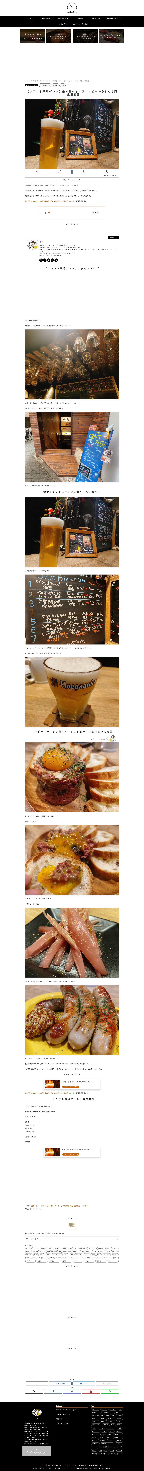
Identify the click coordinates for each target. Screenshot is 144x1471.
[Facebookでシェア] (60, 172)
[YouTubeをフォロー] (52, 260)
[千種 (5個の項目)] (36, 1254)
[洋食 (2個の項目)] (116, 1258)
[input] (72, 1238)
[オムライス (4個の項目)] (78, 1254)
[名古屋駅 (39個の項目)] (44, 1248)
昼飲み (55, 85)
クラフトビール (45, 85)
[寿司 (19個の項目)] (89, 1248)
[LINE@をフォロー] (56, 260)
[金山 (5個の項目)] (41, 1254)
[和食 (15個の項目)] (95, 1248)
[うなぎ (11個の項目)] (43, 1251)
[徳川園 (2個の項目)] (101, 1261)
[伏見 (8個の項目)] (82, 1251)
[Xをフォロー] (41, 260)
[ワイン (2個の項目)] (109, 1258)
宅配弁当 (59, 1419)
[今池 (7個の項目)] (94, 1251)
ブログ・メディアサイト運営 (66, 1410)
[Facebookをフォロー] (45, 260)
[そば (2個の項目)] (30, 1261)
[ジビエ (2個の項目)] (113, 1261)
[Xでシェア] (37, 172)
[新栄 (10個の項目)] (59, 1251)
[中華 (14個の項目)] (101, 1248)
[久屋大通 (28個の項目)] (63, 1248)
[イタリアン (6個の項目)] (108, 1251)
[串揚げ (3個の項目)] (51, 1258)
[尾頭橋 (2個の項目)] (66, 1261)
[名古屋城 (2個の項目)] (54, 1261)
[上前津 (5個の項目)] (115, 1251)
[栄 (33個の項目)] (50, 1248)
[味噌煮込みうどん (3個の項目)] (61, 1258)
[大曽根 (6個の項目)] (100, 1251)
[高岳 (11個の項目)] (53, 1251)
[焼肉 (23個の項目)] (70, 1248)
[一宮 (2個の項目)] (78, 1261)
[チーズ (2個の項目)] (103, 1258)
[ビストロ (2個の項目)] (95, 1258)
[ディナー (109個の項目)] (29, 1248)
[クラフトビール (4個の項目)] (57, 1254)
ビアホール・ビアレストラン (51, 1206)
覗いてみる (95, 212)
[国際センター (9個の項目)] (67, 1251)
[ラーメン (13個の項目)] (115, 1248)
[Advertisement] (72, 60)
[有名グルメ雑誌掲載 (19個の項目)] (80, 1248)
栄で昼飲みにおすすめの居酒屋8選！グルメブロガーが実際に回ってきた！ (50, 201)
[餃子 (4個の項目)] (65, 1254)
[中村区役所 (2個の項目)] (86, 1258)
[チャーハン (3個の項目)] (106, 1254)
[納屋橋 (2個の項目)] (42, 1261)
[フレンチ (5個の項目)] (29, 1254)
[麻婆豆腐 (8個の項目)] (75, 1251)
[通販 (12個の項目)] (27, 1251)
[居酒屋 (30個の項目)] (56, 1248)
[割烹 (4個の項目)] (71, 1254)
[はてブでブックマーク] (83, 172)
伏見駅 (84, 1206)
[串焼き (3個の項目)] (71, 1258)
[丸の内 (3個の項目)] (44, 1258)
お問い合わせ (83, 1465)
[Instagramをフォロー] (48, 260)
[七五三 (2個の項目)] (89, 1261)
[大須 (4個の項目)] (93, 1254)
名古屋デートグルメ (31, 85)
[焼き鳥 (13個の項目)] (107, 1248)
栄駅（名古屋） (75, 1206)
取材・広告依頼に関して (55, 1465)
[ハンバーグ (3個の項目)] (36, 1258)
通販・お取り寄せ (62, 1424)
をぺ (41, 242)
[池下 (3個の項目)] (99, 1254)
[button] (107, 172)
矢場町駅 (66, 1206)
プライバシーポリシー (70, 1465)
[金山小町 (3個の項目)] (115, 1254)
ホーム (44, 1465)
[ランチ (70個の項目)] (36, 1248)
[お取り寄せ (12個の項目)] (35, 1251)
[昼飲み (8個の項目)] (88, 1251)
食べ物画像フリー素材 (95, 1465)
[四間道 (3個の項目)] (28, 1258)
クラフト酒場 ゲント (32, 1206)
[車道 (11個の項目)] (48, 1251)
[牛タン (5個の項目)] (48, 1254)
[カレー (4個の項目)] (87, 1254)
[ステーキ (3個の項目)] (78, 1258)
